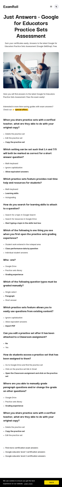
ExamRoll (10, 6)
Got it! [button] (51, 482)
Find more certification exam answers (21, 448)
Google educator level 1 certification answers (25, 452)
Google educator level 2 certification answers (25, 456)
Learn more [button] (28, 484)
